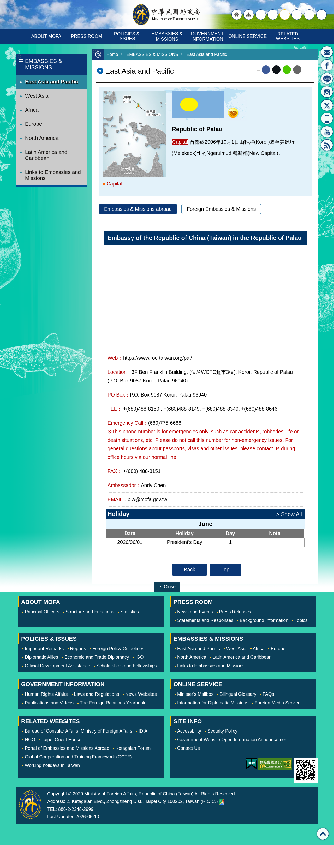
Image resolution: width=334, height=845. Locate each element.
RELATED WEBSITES (288, 36)
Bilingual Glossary (238, 694)
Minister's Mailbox (327, 52)
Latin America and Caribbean (46, 155)
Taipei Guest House (61, 739)
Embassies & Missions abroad (138, 209)
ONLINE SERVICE (247, 36)
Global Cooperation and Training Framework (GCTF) (78, 756)
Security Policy (222, 731)
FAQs (268, 694)
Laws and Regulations (96, 694)
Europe (33, 124)
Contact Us (188, 748)
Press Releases (235, 611)
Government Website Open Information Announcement (233, 739)
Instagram (327, 92)
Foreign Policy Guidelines (118, 648)
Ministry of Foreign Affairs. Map (221, 802)
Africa (32, 110)
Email (297, 69)
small (296, 14)
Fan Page (327, 65)
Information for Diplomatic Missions (212, 702)
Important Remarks (44, 648)
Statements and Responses (205, 620)
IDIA (143, 731)
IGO (139, 657)
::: (18, 56)
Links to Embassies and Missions (53, 175)
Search (321, 14)
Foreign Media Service (278, 702)
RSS (327, 145)
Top (225, 569)
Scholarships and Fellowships (126, 665)
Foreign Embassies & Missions (221, 209)
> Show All (289, 514)
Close (170, 586)
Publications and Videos (49, 702)
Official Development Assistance (57, 665)
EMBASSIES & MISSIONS (168, 36)
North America (41, 138)
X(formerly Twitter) (327, 105)
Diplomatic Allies (41, 657)
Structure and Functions (89, 611)
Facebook (266, 69)
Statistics (130, 611)
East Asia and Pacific (51, 82)
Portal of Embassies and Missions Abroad (67, 748)
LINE (327, 78)
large (272, 14)
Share (309, 14)
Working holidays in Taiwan (52, 765)
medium (284, 14)
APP (327, 118)
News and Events (195, 611)
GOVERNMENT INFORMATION (208, 36)
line (287, 69)
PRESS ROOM (86, 36)
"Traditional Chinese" (260, 14)
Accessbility (189, 731)
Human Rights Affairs (46, 694)
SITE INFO (188, 721)
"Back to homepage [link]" (236, 14)
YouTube (327, 131)
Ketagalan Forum (133, 748)
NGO (30, 739)
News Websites (141, 694)
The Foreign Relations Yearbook (112, 702)
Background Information (264, 620)
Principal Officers (42, 611)
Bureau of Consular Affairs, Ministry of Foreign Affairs (78, 731)
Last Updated (61, 816)
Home (112, 54)
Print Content (308, 69)
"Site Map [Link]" (248, 14)
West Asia (37, 96)
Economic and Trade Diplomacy (96, 657)
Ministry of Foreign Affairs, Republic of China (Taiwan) (167, 14)
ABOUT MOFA (46, 36)
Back (189, 569)
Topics (301, 620)
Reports (78, 648)
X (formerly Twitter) (276, 69)
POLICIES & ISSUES (127, 36)
